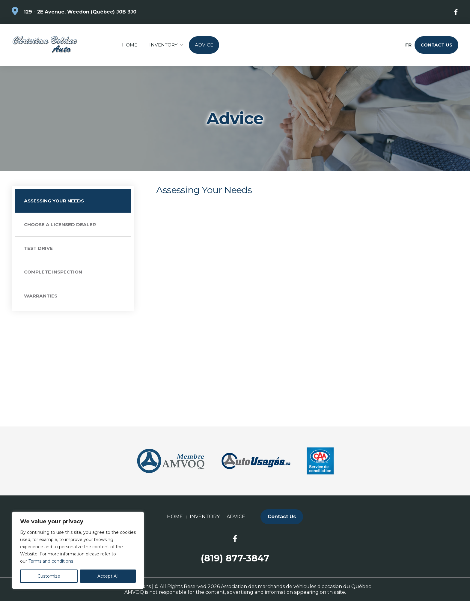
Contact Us (436, 45)
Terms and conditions (50, 561)
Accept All (107, 576)
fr (408, 45)
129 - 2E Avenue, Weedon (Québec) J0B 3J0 (80, 12)
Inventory (163, 45)
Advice (204, 45)
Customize (48, 576)
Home (129, 45)
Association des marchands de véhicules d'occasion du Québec (296, 586)
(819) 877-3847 (235, 558)
